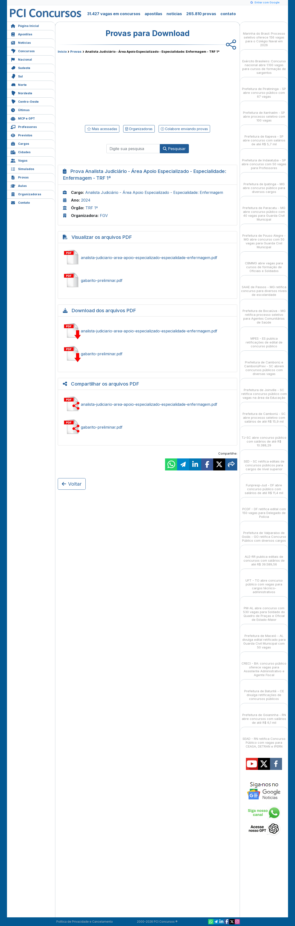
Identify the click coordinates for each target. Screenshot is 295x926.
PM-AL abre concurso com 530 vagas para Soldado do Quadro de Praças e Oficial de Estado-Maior (264, 610)
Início (62, 51)
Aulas (19, 185)
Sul (17, 76)
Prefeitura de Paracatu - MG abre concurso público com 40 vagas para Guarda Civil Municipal (264, 209)
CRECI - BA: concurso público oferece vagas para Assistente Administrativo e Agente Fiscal (264, 665)
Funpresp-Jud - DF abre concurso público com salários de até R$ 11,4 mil (264, 485)
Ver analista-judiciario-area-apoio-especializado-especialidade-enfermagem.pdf (147, 257)
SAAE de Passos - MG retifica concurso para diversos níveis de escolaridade (264, 287)
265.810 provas (201, 13)
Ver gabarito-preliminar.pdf (147, 280)
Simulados (22, 168)
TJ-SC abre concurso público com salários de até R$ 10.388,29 (264, 437)
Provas (20, 177)
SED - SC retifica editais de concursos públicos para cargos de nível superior (264, 461)
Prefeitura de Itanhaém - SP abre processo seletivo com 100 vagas (264, 112)
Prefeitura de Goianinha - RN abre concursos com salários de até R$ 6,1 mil (264, 714)
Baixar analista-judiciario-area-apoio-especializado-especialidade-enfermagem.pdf (147, 331)
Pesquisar (174, 148)
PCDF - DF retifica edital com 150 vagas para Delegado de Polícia (264, 509)
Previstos (21, 135)
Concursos (23, 51)
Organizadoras (26, 193)
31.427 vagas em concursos (113, 13)
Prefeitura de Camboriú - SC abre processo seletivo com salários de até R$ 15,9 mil (264, 413)
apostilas (153, 13)
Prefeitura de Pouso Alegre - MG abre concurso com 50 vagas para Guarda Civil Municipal (264, 237)
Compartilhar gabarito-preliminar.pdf (147, 427)
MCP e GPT (23, 118)
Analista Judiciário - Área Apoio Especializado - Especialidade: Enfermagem (154, 192)
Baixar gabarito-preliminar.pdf (147, 353)
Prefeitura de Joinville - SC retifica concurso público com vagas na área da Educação (264, 390)
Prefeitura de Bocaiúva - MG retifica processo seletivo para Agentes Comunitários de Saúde (264, 312)
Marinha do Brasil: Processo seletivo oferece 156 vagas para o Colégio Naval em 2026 (264, 35)
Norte (19, 84)
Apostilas (21, 34)
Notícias (21, 42)
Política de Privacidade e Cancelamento (84, 921)
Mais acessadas (102, 129)
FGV (104, 215)
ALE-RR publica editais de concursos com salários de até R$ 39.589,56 (264, 556)
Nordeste (21, 93)
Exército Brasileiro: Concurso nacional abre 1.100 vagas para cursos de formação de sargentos (264, 63)
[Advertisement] (108, 88)
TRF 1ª (91, 207)
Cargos (20, 143)
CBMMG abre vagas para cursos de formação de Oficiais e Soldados (264, 263)
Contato (20, 202)
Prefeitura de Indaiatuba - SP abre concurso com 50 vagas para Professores (264, 160)
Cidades (21, 151)
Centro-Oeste (25, 101)
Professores (24, 126)
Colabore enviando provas (184, 129)
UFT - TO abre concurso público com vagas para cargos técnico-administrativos (264, 582)
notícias (174, 13)
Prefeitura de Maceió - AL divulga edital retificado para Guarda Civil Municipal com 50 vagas (264, 637)
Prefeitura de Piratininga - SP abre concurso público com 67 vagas (264, 88)
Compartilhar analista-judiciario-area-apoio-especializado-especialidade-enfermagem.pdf (147, 404)
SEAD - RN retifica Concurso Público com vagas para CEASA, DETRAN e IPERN (264, 738)
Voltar (72, 484)
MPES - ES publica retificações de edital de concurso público (264, 338)
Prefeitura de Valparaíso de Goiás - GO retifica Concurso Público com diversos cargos (264, 532)
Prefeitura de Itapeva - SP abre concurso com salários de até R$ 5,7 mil (264, 136)
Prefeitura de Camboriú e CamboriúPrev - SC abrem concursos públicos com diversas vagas (264, 364)
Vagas (19, 160)
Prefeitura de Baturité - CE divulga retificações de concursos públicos (264, 691)
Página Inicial (25, 25)
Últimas (20, 109)
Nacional (21, 59)
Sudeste (20, 67)
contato (228, 13)
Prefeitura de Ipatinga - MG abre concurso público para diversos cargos (264, 184)
